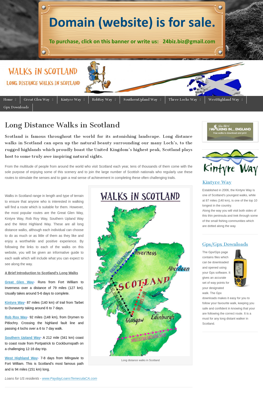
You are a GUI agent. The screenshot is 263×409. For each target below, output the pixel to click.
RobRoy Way (102, 100)
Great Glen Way (37, 100)
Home (8, 100)
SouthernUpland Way (141, 100)
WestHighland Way (224, 100)
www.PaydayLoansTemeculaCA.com (69, 378)
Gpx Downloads (16, 107)
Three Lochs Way (183, 100)
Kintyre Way (71, 100)
